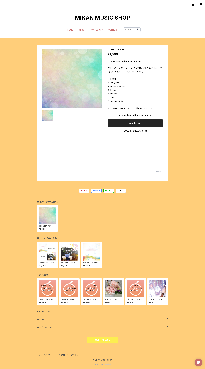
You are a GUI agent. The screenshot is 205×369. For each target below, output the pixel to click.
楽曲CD (40, 319)
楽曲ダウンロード (44, 327)
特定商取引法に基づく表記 (68, 355)
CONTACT (113, 30)
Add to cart (135, 123)
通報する (159, 171)
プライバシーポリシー (47, 355)
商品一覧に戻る (102, 340)
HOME (70, 30)
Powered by (102, 364)
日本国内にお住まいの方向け (135, 131)
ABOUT (82, 30)
